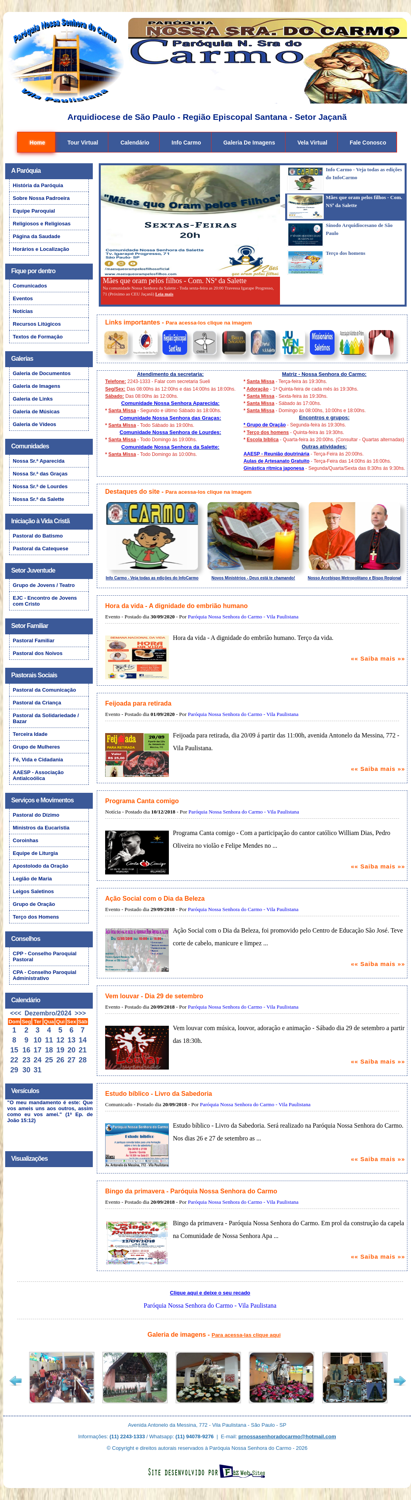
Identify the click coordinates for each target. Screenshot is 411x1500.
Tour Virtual (82, 142)
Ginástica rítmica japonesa (273, 468)
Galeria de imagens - (213, 1334)
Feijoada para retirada (138, 703)
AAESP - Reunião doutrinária (276, 454)
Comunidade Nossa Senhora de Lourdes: (170, 432)
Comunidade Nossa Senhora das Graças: (170, 418)
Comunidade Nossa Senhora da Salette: (170, 447)
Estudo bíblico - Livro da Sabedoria (158, 1093)
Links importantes (132, 322)
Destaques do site (132, 491)
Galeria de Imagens (249, 142)
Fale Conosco (368, 142)
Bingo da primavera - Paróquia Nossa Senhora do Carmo (191, 1191)
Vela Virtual (312, 142)
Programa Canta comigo (142, 801)
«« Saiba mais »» (378, 658)
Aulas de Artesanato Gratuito (276, 461)
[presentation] (345, 179)
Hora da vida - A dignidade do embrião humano (176, 605)
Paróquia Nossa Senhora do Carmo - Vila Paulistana (243, 617)
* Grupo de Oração (264, 425)
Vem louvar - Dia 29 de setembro (154, 996)
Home (37, 142)
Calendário (134, 142)
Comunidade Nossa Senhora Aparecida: (170, 403)
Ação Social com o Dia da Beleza (155, 898)
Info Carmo (186, 142)
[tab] (342, 179)
